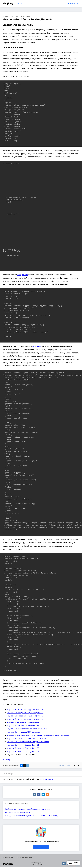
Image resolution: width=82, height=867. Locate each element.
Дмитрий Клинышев (23, 16)
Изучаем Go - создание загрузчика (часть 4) (25, 719)
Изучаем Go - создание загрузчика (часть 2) (25, 712)
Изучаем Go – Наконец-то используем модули (26, 738)
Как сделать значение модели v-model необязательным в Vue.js (32, 815)
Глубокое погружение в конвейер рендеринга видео (27, 809)
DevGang (8, 3)
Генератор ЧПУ (8, 857)
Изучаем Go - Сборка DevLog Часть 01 (23, 745)
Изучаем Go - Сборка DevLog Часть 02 (23, 748)
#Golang (6, 759)
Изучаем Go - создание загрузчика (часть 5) (25, 722)
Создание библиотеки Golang (17, 812)
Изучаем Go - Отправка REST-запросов (23, 732)
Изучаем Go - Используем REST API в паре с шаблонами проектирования (38, 735)
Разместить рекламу (41, 847)
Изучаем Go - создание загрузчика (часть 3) (25, 716)
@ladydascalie (22, 275)
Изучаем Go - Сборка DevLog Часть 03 (23, 751)
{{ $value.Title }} (15, 200)
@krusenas (36, 346)
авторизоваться (47, 779)
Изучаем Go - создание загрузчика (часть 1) (25, 709)
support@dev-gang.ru (37, 864)
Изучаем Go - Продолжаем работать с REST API (27, 729)
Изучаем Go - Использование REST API (23, 725)
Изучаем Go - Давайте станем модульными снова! (28, 742)
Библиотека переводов (24, 857)
